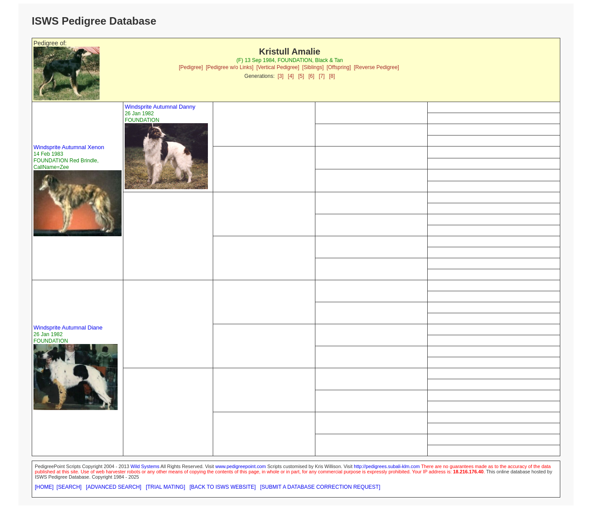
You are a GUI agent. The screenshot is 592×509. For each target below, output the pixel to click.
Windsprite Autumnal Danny (160, 106)
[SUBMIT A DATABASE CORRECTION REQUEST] (320, 487)
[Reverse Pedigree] (376, 67)
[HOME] (44, 487)
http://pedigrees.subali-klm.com (387, 466)
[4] (291, 76)
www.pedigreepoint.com (240, 466)
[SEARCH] (68, 487)
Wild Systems (144, 466)
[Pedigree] (191, 67)
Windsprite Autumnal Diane (68, 327)
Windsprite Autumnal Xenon (68, 147)
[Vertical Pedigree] (277, 67)
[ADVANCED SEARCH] (113, 487)
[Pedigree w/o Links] (229, 67)
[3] (280, 76)
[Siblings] (313, 67)
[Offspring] (338, 67)
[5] (301, 76)
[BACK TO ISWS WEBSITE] (222, 487)
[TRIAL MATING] (165, 487)
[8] (332, 76)
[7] (322, 76)
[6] (311, 76)
